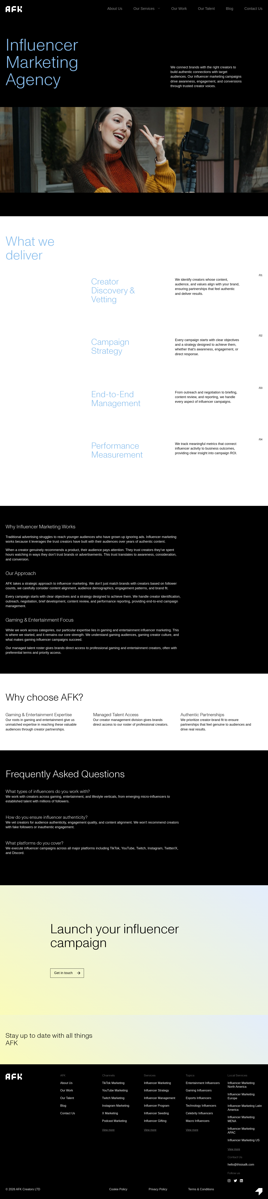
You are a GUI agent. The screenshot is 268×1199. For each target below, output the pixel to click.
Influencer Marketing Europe (241, 1096)
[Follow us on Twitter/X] (235, 1180)
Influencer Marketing (157, 1083)
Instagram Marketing (115, 1105)
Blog (231, 8)
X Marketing (110, 1113)
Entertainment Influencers (203, 1083)
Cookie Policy (118, 1189)
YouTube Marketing (115, 1090)
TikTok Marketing (113, 1083)
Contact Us (254, 8)
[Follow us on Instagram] (229, 1180)
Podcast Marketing (114, 1120)
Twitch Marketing (113, 1098)
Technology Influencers (201, 1105)
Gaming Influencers (199, 1090)
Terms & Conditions (201, 1189)
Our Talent (209, 8)
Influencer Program (156, 1105)
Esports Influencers (198, 1098)
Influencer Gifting (155, 1120)
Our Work (183, 8)
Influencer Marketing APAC (241, 1130)
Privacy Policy (158, 1189)
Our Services (149, 8)
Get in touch (63, 973)
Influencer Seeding (156, 1113)
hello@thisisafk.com (241, 1164)
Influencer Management (159, 1098)
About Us (122, 8)
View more (108, 1129)
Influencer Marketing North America (241, 1084)
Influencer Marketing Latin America (245, 1107)
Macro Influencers (197, 1120)
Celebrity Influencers (199, 1113)
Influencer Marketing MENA (241, 1119)
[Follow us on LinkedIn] (241, 1180)
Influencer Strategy (156, 1090)
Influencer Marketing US (244, 1140)
